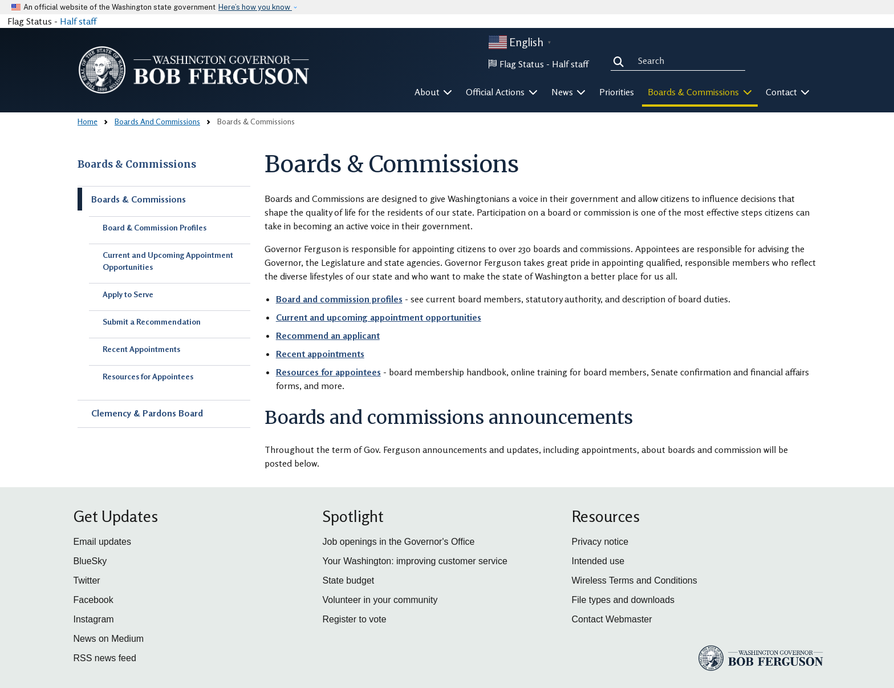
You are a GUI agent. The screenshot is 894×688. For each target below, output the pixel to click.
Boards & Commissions (137, 164)
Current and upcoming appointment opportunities (378, 317)
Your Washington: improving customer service (415, 561)
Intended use (598, 561)
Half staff (78, 21)
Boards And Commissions (157, 121)
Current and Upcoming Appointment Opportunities (168, 261)
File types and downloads (623, 600)
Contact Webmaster (612, 619)
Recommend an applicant (328, 335)
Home (87, 121)
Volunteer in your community (380, 600)
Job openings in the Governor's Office (399, 542)
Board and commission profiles (339, 299)
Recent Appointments (141, 349)
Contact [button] (788, 92)
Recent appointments (320, 353)
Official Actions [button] (502, 92)
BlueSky (90, 561)
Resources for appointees (328, 372)
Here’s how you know (255, 7)
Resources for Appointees (148, 376)
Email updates (102, 542)
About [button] (434, 92)
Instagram (94, 619)
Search (621, 60)
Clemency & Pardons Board (147, 413)
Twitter (87, 580)
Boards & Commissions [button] (700, 92)
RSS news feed (105, 658)
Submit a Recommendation (152, 321)
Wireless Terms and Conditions (634, 580)
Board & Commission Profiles (154, 227)
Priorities (616, 92)
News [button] (568, 92)
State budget (349, 580)
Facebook (93, 600)
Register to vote (355, 619)
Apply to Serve (128, 294)
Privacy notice (600, 542)
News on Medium (109, 639)
